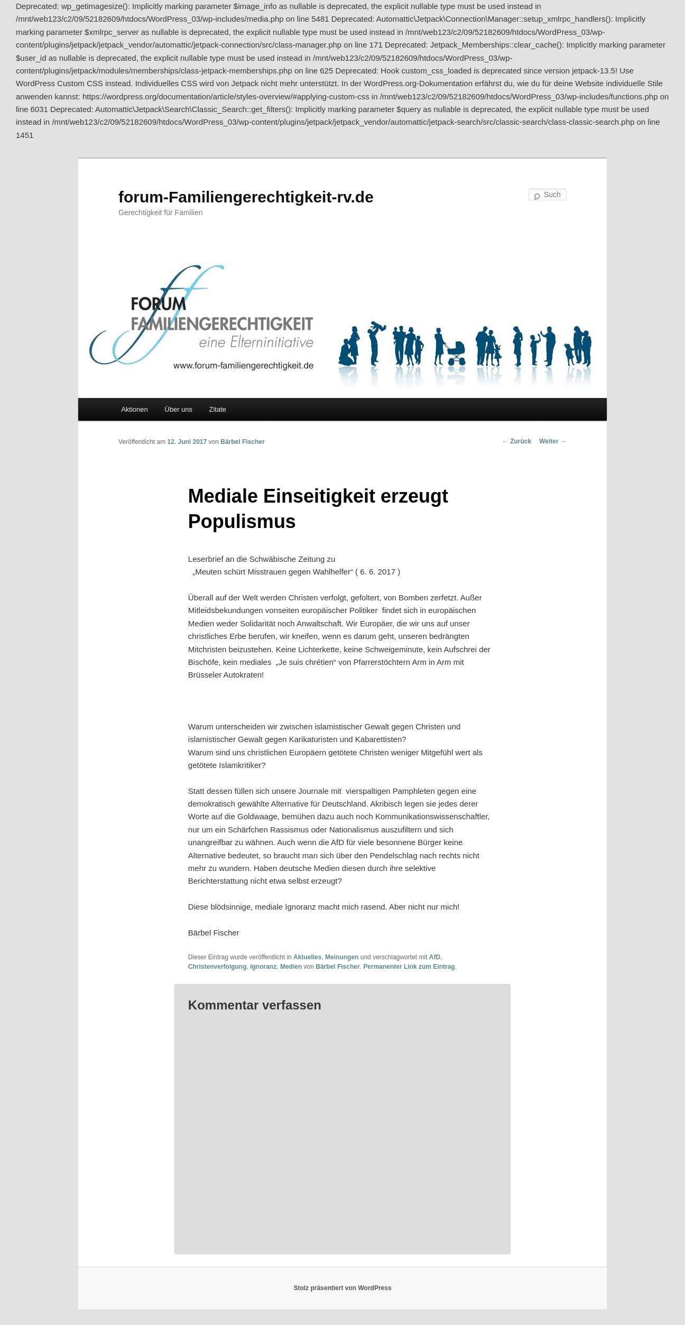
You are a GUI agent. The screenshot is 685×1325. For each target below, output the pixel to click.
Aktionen (134, 409)
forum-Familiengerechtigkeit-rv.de (246, 197)
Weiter (553, 441)
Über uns (178, 409)
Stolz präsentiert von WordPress (342, 1288)
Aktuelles (307, 957)
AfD (434, 957)
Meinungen (341, 957)
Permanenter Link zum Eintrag (409, 966)
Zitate (218, 409)
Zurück (516, 441)
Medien (291, 966)
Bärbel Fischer (242, 442)
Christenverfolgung (217, 966)
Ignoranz (263, 966)
